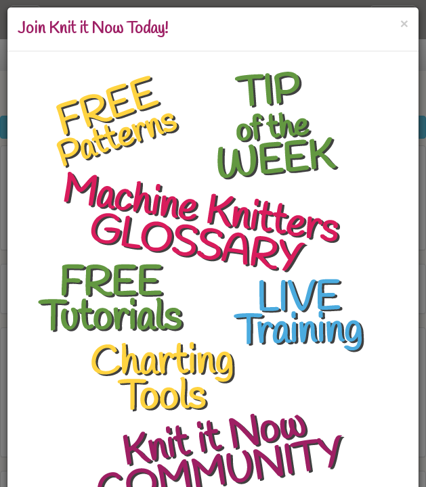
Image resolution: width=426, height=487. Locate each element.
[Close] (404, 23)
